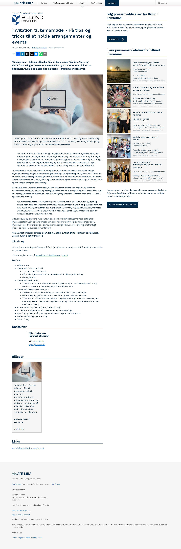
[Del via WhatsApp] (41, 54)
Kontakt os (16, 484)
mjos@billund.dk (37, 345)
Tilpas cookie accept (21, 515)
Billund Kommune (39, 48)
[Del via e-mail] (45, 54)
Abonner (117, 39)
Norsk (28, 538)
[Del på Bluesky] (36, 54)
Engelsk (21, 538)
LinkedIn (15, 510)
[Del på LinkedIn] (22, 54)
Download (19, 429)
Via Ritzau (56, 484)
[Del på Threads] (32, 54)
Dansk (14, 538)
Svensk (34, 538)
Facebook (24, 510)
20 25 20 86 (38, 341)
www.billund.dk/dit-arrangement (52, 255)
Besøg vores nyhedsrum (122, 204)
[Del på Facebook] (18, 54)
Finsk (40, 538)
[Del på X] (27, 54)
